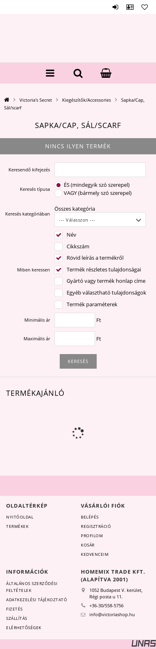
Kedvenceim (94, 554)
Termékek (17, 526)
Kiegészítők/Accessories (86, 100)
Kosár (88, 545)
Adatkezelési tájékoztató (36, 599)
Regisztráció (96, 526)
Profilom (92, 535)
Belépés (115, 7)
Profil (130, 7)
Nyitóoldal (19, 517)
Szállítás (16, 618)
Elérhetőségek (23, 627)
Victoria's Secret (36, 100)
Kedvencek (145, 7)
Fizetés (14, 609)
